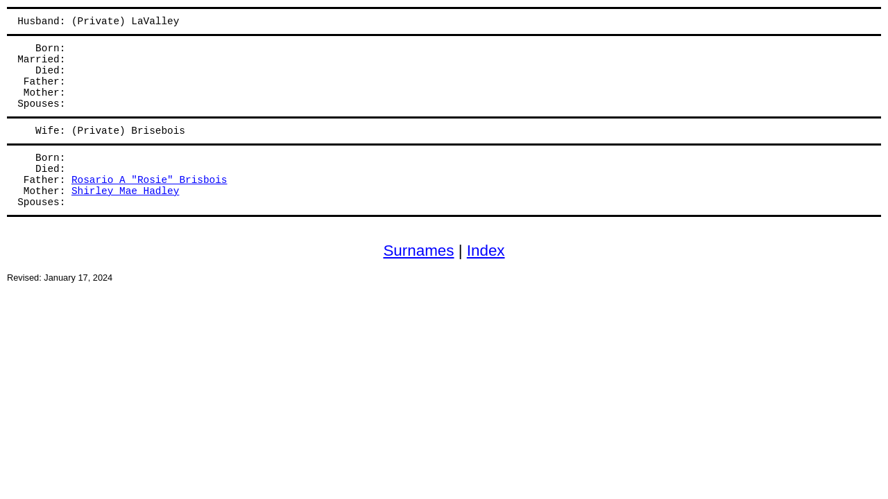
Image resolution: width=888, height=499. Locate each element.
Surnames (418, 250)
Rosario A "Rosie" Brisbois (149, 180)
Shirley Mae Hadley (125, 191)
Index (486, 250)
